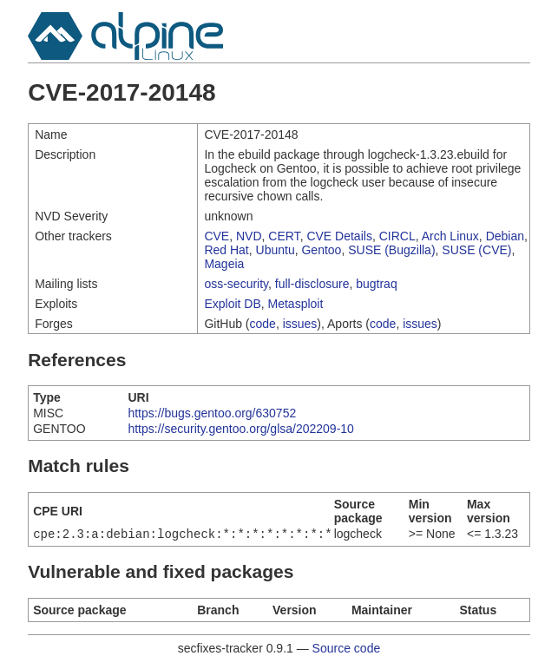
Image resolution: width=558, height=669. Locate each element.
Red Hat (226, 250)
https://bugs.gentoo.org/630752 (212, 413)
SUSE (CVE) (476, 250)
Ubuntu (275, 250)
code (263, 324)
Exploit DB (232, 304)
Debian (505, 236)
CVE (216, 236)
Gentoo (321, 250)
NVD (249, 236)
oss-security (236, 284)
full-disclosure (312, 284)
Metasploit (296, 304)
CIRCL (397, 236)
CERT (283, 236)
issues (300, 324)
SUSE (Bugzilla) (391, 250)
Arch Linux (450, 236)
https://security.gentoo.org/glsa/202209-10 (240, 429)
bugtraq (376, 284)
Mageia (224, 264)
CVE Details (338, 236)
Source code (346, 650)
